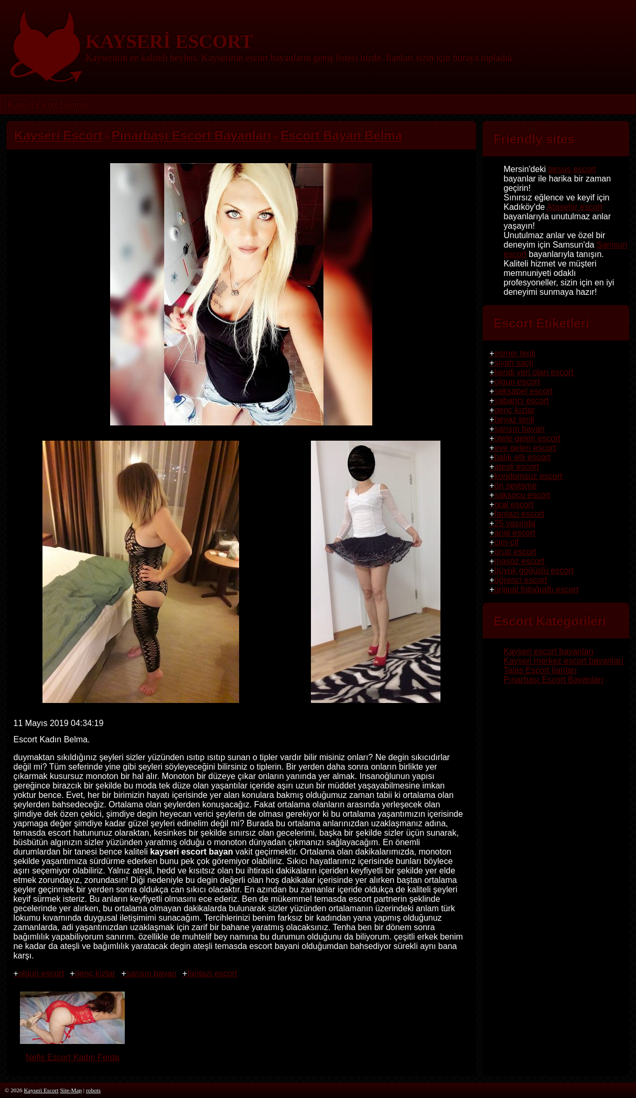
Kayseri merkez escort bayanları (564, 660)
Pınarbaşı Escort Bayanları (553, 679)
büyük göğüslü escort (534, 570)
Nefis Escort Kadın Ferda (72, 1052)
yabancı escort (521, 400)
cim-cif (506, 542)
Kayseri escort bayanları (549, 651)
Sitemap (72, 104)
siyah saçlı (514, 362)
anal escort (514, 532)
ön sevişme (515, 485)
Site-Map (71, 1090)
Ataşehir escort (575, 206)
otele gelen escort (527, 438)
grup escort (515, 551)
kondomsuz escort (528, 476)
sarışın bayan (151, 973)
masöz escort (519, 561)
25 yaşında (514, 523)
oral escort (514, 504)
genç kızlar (95, 973)
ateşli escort (516, 466)
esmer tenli (514, 353)
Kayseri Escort (32, 104)
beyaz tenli (514, 419)
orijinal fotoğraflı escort (536, 589)
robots (93, 1090)
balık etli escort (522, 457)
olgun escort (41, 973)
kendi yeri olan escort (534, 372)
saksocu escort (522, 495)
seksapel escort (523, 391)
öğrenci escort (520, 579)
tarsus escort (572, 169)
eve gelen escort (525, 447)
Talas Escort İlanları (540, 670)
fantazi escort (212, 973)
